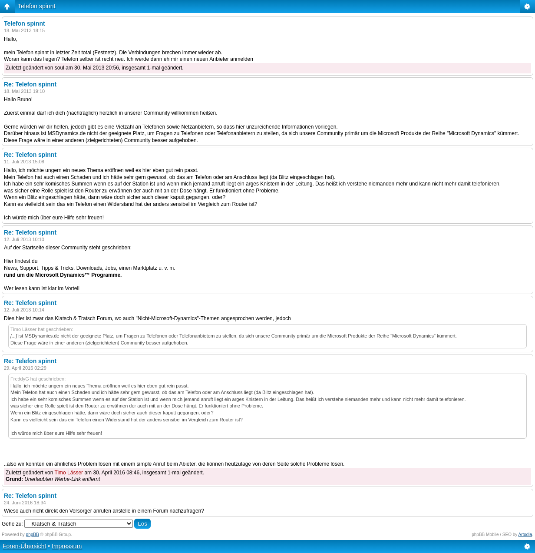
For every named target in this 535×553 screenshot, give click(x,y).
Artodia (525, 534)
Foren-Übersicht (24, 546)
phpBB (32, 534)
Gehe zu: (12, 524)
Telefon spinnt (36, 6)
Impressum (67, 546)
